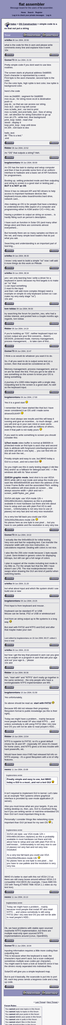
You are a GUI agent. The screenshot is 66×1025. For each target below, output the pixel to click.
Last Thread (40, 1002)
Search (31, 12)
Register (38, 12)
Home (23, 12)
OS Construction (28, 24)
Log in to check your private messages (28, 15)
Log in (48, 15)
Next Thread (52, 1002)
